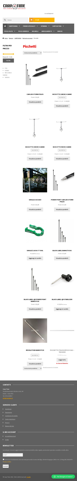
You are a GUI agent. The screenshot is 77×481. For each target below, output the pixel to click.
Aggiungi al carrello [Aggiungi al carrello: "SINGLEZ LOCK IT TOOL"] (35, 258)
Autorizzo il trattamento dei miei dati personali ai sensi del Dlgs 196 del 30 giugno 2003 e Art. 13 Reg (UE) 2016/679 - (38, 460)
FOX (6, 68)
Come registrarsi (10, 419)
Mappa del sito (9, 426)
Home (6, 38)
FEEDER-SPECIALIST (29, 26)
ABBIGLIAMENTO (47, 31)
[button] (63, 477)
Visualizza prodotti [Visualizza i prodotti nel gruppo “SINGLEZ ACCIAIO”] (35, 209)
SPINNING (44, 26)
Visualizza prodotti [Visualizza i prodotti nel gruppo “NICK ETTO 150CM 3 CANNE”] (35, 159)
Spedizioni (8, 409)
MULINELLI (35, 31)
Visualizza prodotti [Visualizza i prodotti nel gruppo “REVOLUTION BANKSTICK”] (35, 364)
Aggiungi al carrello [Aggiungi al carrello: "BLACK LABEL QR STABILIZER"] (62, 309)
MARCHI (59, 31)
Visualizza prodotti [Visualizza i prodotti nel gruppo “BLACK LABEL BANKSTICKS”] (62, 258)
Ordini (7, 440)
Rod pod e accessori (27, 38)
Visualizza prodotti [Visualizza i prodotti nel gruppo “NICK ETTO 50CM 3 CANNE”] (62, 159)
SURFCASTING (56, 26)
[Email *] (13, 455)
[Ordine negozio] (32, 53)
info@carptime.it (8, 398)
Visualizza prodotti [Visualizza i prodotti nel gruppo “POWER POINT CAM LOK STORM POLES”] (62, 209)
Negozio (11, 38)
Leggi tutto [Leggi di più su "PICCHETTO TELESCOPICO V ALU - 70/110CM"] (62, 360)
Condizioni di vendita (11, 416)
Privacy (7, 423)
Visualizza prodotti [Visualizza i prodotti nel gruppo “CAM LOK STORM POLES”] (35, 102)
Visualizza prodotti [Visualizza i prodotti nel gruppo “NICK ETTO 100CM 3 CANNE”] (62, 106)
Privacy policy (7, 461)
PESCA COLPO (8, 31)
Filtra (8, 60)
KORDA (7, 70)
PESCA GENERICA (23, 31)
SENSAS (7, 77)
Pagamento (8, 412)
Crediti (29, 477)
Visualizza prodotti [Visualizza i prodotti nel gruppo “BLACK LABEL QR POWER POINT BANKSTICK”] (35, 309)
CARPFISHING (13, 26)
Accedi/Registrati (49, 13)
